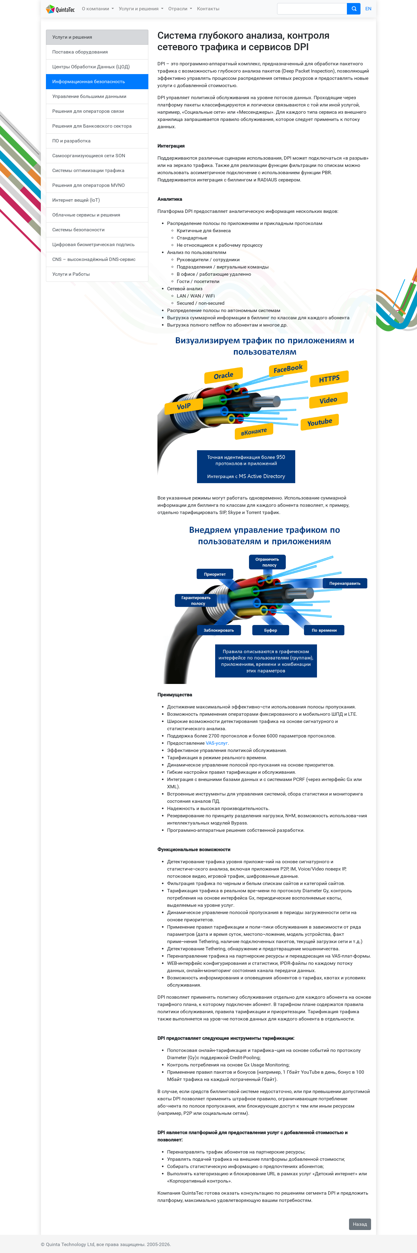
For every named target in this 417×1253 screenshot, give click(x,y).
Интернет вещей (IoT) (76, 200)
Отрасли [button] (178, 8)
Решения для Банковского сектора (92, 126)
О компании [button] (96, 8)
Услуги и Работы (71, 274)
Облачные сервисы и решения (86, 215)
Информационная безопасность (88, 81)
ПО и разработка (71, 141)
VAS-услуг (217, 743)
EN (368, 8)
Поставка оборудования (80, 52)
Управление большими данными (89, 96)
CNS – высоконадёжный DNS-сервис (93, 259)
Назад (360, 1224)
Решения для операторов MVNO (88, 185)
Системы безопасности (78, 230)
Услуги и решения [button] (139, 8)
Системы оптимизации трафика (88, 170)
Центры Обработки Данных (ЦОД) (91, 67)
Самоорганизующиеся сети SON (88, 155)
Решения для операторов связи (88, 111)
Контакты (208, 8)
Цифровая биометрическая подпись (93, 244)
